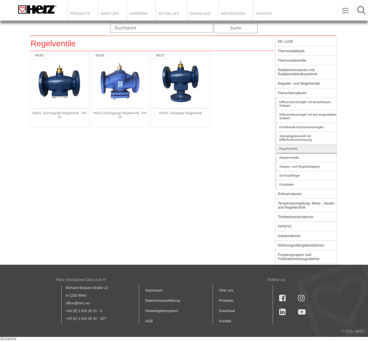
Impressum (154, 290)
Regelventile (288, 149)
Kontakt (225, 321)
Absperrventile (289, 157)
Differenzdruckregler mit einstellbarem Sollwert (305, 104)
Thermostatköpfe (291, 51)
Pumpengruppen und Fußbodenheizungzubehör (298, 257)
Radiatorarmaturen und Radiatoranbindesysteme (297, 72)
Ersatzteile (286, 184)
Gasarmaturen (289, 236)
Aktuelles (168, 14)
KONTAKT (264, 14)
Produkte (80, 14)
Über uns (226, 290)
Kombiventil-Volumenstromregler (301, 127)
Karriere (139, 14)
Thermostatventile (292, 60)
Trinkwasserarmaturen (295, 217)
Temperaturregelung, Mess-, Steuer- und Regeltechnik (306, 205)
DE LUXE (285, 41)
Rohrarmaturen (290, 194)
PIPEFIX (285, 226)
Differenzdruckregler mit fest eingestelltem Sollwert (308, 116)
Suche (235, 28)
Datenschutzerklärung (162, 301)
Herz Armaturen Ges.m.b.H (81, 280)
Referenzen (233, 14)
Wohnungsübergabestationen (301, 245)
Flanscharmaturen (292, 93)
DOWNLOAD (200, 14)
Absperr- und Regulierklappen (299, 166)
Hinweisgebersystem (161, 311)
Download (227, 311)
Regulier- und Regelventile (299, 83)
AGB (149, 321)
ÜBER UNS (110, 14)
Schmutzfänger (289, 175)
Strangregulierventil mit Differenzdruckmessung (295, 138)
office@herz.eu (78, 303)
